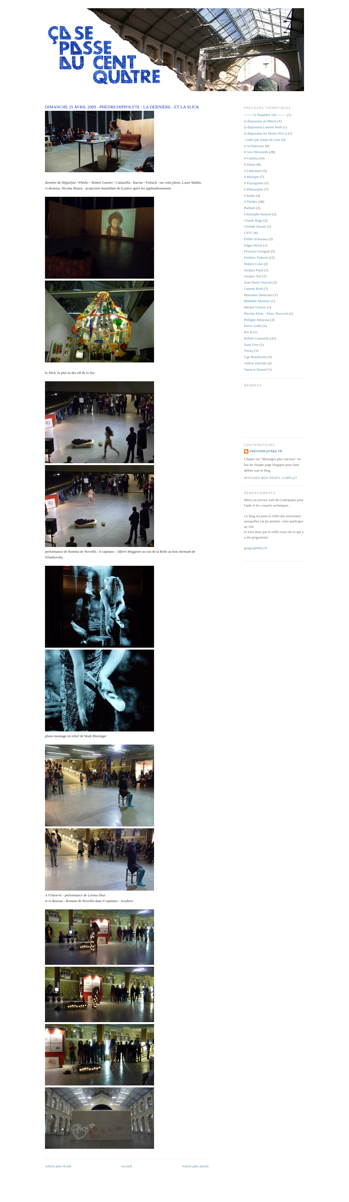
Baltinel (249, 208)
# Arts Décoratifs (256, 152)
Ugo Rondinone (255, 357)
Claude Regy (253, 220)
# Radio (249, 196)
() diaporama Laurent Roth (263, 127)
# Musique (251, 177)
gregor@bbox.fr (255, 548)
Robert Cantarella (256, 338)
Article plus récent (58, 1166)
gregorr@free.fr (265, 451)
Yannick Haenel (255, 369)
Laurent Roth (253, 289)
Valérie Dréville (255, 363)
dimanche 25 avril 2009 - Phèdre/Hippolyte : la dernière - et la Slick (122, 107)
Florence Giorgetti (257, 251)
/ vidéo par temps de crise (262, 140)
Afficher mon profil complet (270, 478)
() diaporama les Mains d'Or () (265, 133)
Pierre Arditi (253, 326)
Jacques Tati (252, 276)
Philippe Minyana (256, 320)
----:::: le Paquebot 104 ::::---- (265, 115)
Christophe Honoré (257, 214)
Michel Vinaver (255, 307)
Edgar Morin (253, 245)
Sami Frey (251, 345)
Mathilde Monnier (257, 301)
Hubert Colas (253, 264)
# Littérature (253, 171)
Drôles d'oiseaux (255, 239)
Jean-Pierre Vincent (258, 282)
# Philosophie (253, 189)
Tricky (248, 351)
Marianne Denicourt (258, 295)
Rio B (248, 332)
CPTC (248, 233)
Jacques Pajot (253, 270)
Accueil (126, 1166)
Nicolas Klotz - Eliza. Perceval (266, 313)
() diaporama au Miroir (260, 121)
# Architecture (254, 146)
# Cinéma (251, 158)
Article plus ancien (195, 1166)
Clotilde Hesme (255, 226)
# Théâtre (250, 202)
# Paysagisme (253, 183)
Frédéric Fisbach (256, 257)
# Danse (249, 164)
